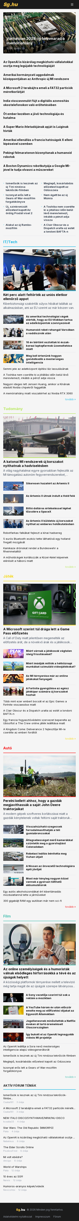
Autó (7, 748)
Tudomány (13, 409)
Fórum (57, 1216)
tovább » (70, 399)
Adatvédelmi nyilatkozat (17, 1216)
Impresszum (42, 1216)
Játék (8, 576)
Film (7, 916)
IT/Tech (10, 242)
